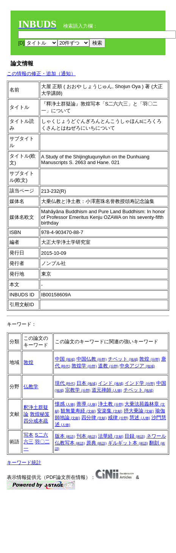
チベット (123, 359)
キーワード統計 (24, 462)
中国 (65, 359)
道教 (108, 366)
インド (110, 383)
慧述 (139, 417)
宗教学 (77, 390)
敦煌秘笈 (40, 414)
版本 (65, 436)
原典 (96, 443)
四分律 (94, 417)
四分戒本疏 (35, 421)
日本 (86, 383)
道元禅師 (107, 390)
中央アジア (137, 366)
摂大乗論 (139, 411)
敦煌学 (84, 366)
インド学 (140, 383)
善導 (86, 404)
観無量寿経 (78, 411)
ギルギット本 (128, 443)
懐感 (65, 404)
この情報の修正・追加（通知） (41, 73)
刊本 (86, 436)
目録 (135, 436)
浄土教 (110, 404)
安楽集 (109, 411)
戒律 (118, 417)
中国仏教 (91, 359)
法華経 (110, 436)
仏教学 (30, 386)
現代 (65, 383)
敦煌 (28, 362)
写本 (28, 435)
